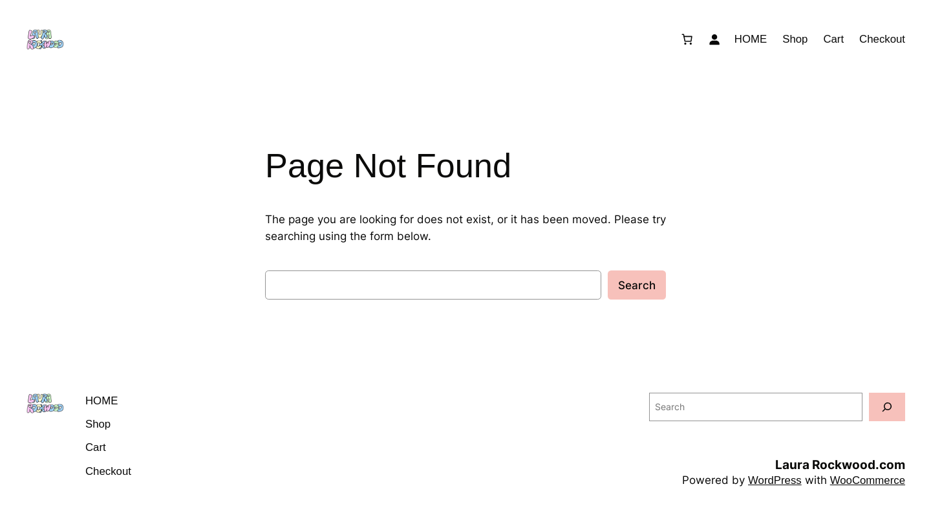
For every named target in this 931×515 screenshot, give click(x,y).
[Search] (887, 407)
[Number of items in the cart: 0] (687, 39)
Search (637, 285)
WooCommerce (867, 480)
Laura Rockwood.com (840, 464)
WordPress (775, 480)
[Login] (714, 39)
